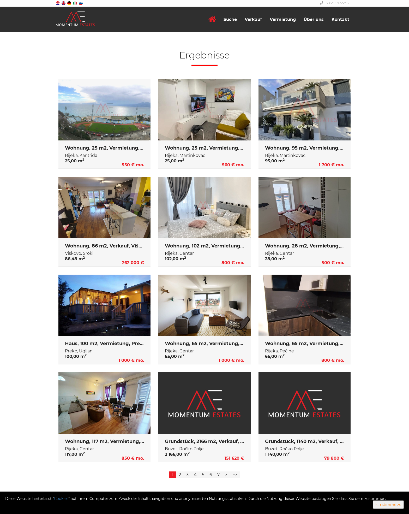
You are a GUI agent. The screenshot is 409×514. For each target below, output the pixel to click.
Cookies (61, 498)
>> (234, 474)
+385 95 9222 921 (335, 3)
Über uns (314, 19)
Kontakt (340, 19)
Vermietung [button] (283, 19)
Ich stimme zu (388, 504)
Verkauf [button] (253, 19)
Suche (230, 19)
